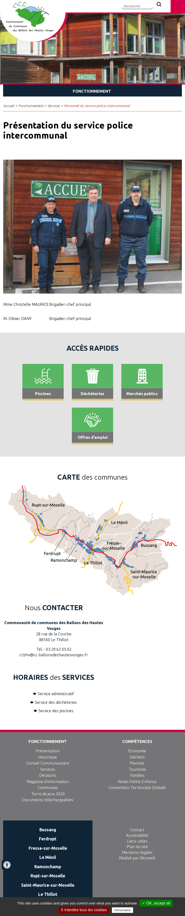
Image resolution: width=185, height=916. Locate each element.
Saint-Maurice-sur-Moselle (47, 885)
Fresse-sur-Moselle (48, 848)
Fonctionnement (30, 106)
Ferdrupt (47, 839)
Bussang (47, 829)
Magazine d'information (48, 781)
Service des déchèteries (56, 702)
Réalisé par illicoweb (137, 858)
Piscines (137, 763)
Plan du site (137, 846)
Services (54, 106)
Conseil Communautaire (47, 763)
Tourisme (137, 769)
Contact (137, 829)
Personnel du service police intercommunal (97, 106)
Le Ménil (47, 857)
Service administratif (56, 693)
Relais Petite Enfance (137, 781)
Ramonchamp (47, 866)
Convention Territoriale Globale (137, 787)
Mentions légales (137, 852)
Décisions (47, 775)
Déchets (137, 757)
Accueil (8, 106)
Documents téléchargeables (47, 799)
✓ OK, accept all (156, 903)
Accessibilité (137, 835)
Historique (47, 757)
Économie (137, 750)
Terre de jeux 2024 (47, 793)
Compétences (137, 741)
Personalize (122, 910)
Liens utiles (137, 841)
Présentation (48, 750)
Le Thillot (47, 894)
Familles (137, 775)
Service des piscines (56, 710)
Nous (54, 607)
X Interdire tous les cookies (84, 910)
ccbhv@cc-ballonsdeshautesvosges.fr (53, 654)
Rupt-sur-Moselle (48, 876)
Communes (47, 787)
